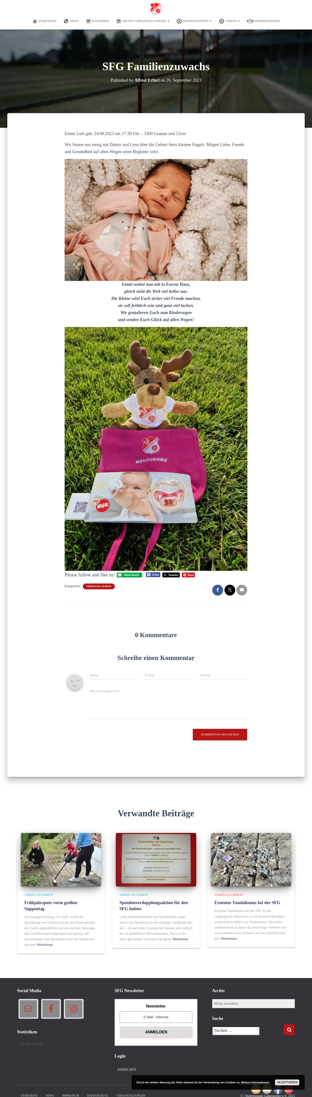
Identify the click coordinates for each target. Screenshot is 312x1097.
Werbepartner (263, 21)
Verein (229, 21)
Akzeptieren (287, 1082)
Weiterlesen (45, 945)
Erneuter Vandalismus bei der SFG (247, 902)
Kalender (97, 21)
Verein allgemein (98, 586)
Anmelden (126, 1069)
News (71, 21)
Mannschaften (194, 21)
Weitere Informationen (255, 1082)
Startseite (44, 21)
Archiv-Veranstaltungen (143, 21)
